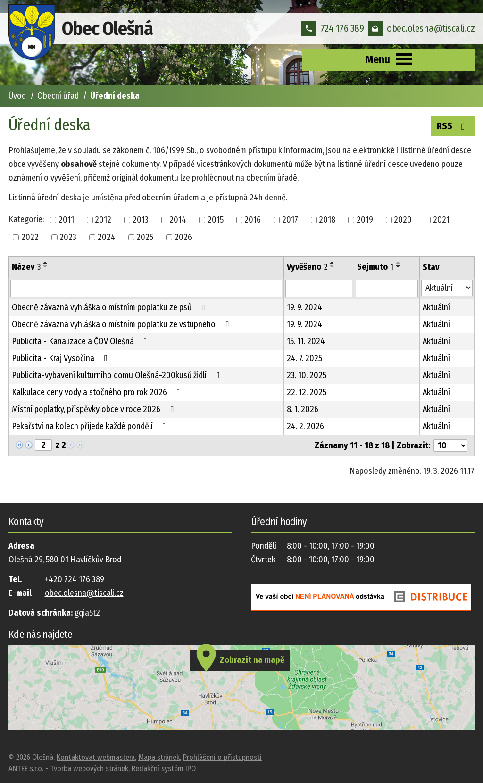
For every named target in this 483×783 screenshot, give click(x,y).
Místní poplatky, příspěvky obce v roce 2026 (94, 409)
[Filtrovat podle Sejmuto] (386, 288)
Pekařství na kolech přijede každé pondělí (91, 426)
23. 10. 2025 (306, 375)
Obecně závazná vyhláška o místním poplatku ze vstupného (122, 324)
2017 (290, 219)
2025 (144, 237)
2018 (327, 219)
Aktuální (436, 307)
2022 (30, 237)
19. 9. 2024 (304, 307)
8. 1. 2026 (302, 409)
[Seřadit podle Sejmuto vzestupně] (398, 262)
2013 (141, 219)
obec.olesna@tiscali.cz (421, 28)
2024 (107, 237)
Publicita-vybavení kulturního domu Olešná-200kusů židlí (118, 375)
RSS (453, 125)
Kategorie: (26, 219)
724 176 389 (332, 28)
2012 (103, 219)
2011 (66, 219)
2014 (177, 219)
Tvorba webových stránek (89, 768)
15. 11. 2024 (306, 341)
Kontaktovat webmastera (96, 757)
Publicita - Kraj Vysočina (61, 358)
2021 (441, 219)
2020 (403, 219)
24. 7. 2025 (304, 358)
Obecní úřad (58, 96)
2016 (252, 219)
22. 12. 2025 (306, 392)
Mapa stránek (159, 757)
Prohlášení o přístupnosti (222, 757)
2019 (365, 219)
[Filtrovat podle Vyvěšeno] (318, 288)
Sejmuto (375, 267)
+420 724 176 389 (74, 579)
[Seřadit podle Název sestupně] (46, 266)
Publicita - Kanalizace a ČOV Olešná (81, 341)
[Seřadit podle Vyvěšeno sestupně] (332, 266)
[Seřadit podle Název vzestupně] (46, 262)
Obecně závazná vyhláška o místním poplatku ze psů (110, 307)
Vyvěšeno (307, 267)
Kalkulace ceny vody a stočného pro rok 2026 (98, 392)
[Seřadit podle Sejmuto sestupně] (398, 266)
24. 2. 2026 (305, 426)
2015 (216, 219)
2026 (183, 237)
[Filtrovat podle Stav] (447, 288)
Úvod (17, 96)
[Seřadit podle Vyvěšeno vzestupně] (332, 262)
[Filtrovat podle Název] (146, 288)
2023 (67, 237)
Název (26, 267)
